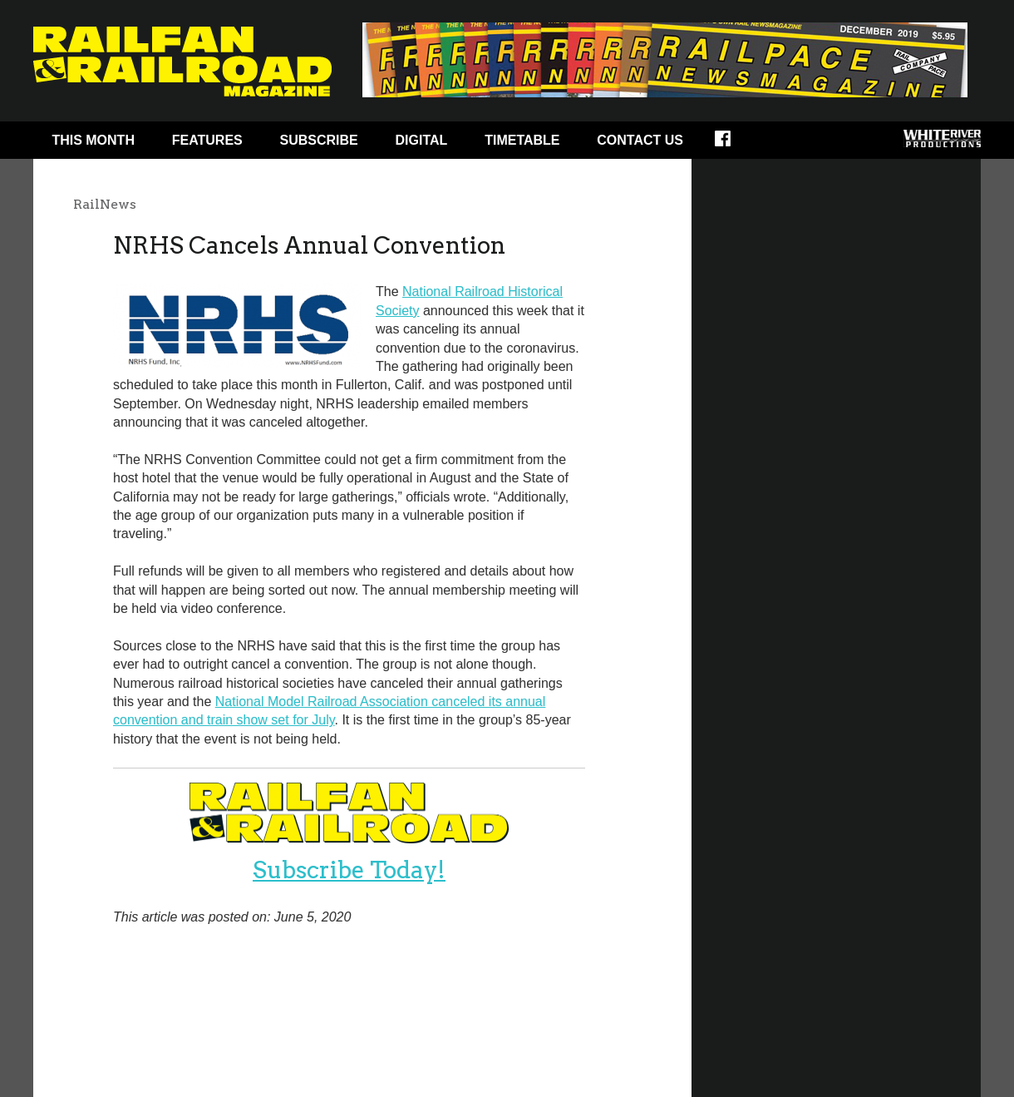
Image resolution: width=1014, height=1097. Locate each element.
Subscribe (319, 140)
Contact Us (640, 140)
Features (207, 140)
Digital (422, 140)
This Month (93, 140)
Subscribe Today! (349, 870)
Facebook (733, 144)
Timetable (522, 140)
